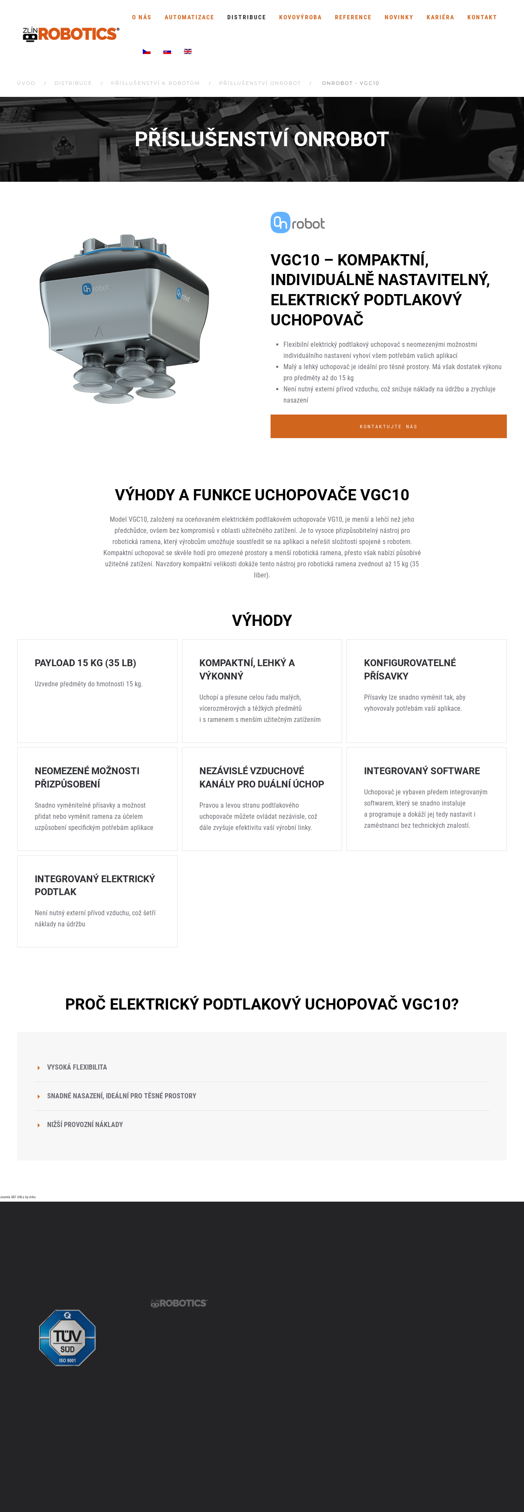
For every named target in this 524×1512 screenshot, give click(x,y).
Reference (353, 17)
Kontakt (482, 17)
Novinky (399, 17)
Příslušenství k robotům (155, 83)
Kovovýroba (300, 17)
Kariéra (441, 17)
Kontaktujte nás (389, 426)
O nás (142, 17)
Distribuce (246, 17)
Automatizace (189, 17)
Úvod (26, 83)
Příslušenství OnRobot (260, 83)
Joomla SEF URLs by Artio (18, 1197)
